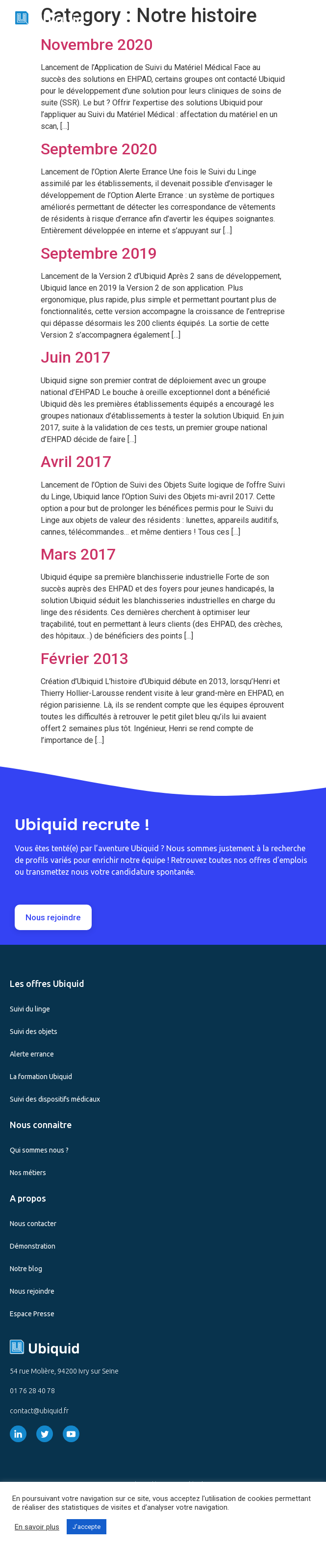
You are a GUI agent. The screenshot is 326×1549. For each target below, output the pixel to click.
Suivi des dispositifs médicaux (55, 1099)
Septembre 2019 (99, 253)
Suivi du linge (30, 1009)
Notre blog (26, 1269)
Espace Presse (32, 1314)
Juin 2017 (75, 357)
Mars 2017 (78, 554)
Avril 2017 (76, 461)
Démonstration (32, 1246)
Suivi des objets (33, 1031)
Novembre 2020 (96, 44)
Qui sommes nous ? (39, 1150)
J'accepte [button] (86, 1526)
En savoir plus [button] (37, 1527)
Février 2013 (84, 658)
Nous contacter (33, 1224)
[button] (311, 19)
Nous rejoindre (32, 1291)
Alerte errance (32, 1054)
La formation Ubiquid (41, 1077)
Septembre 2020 (99, 149)
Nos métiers (28, 1173)
